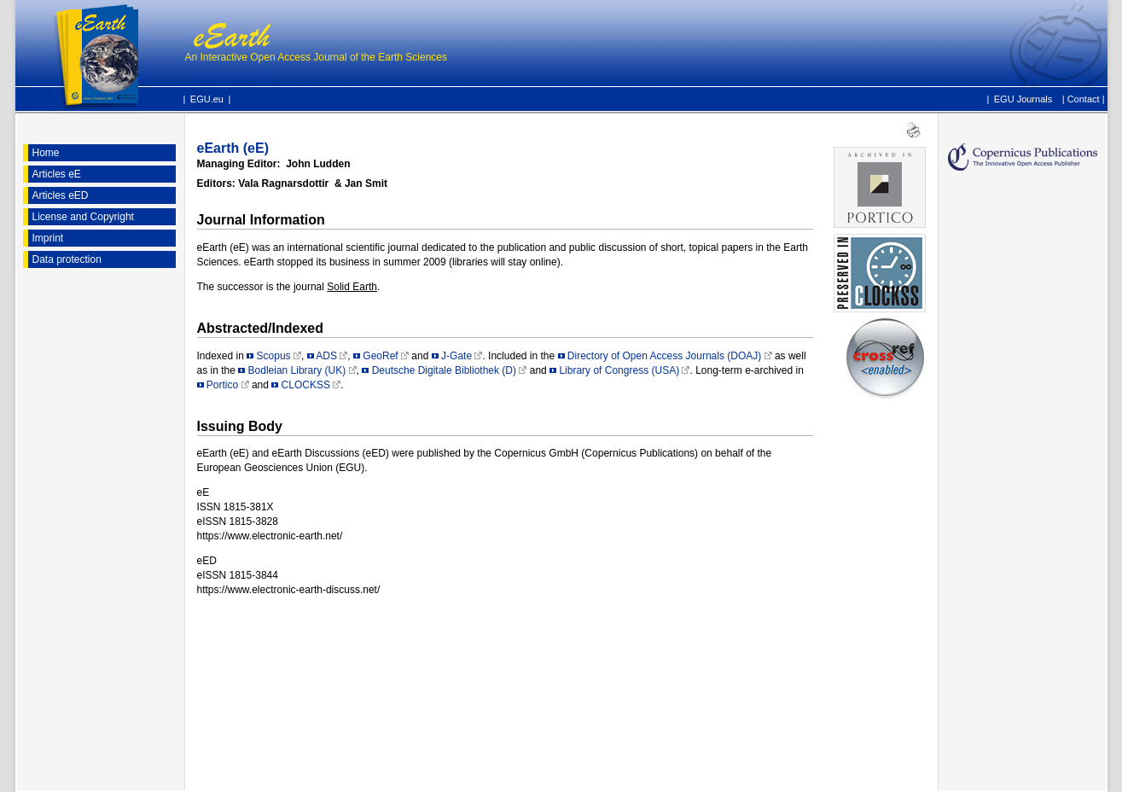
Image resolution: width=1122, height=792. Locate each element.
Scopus (274, 356)
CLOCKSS (306, 385)
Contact (1083, 99)
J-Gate (456, 356)
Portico (222, 385)
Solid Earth (352, 287)
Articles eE (56, 174)
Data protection (67, 259)
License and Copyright (83, 217)
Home (46, 153)
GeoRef (380, 356)
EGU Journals (1023, 98)
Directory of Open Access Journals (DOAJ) (664, 356)
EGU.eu (207, 99)
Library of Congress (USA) (619, 370)
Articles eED (60, 195)
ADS (326, 356)
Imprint (48, 238)
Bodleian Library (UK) (297, 370)
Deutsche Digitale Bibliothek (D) (444, 370)
